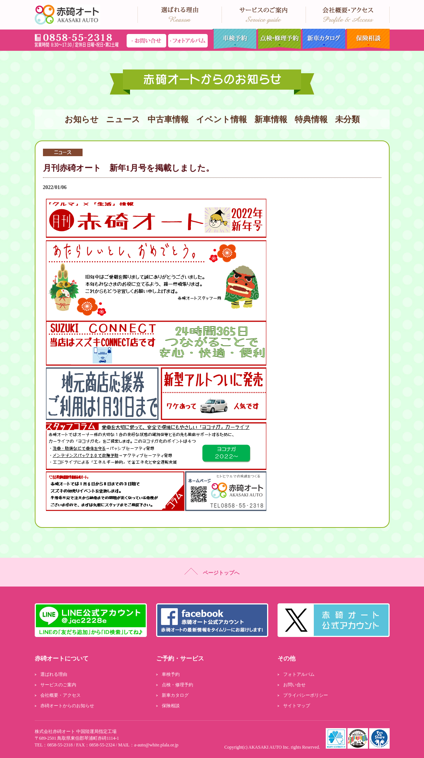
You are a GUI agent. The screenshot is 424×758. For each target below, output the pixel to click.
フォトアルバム (299, 674)
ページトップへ (212, 572)
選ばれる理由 (53, 674)
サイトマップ (296, 705)
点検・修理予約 (278, 39)
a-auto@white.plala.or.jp (156, 745)
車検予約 (234, 39)
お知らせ (82, 119)
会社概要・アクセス (60, 695)
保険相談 (367, 39)
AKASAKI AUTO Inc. (269, 747)
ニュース (123, 119)
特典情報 (311, 119)
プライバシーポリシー (305, 695)
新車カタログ (323, 39)
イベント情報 (221, 119)
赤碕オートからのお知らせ (67, 705)
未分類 (347, 119)
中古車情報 (168, 119)
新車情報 (270, 119)
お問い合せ (294, 684)
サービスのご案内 (58, 684)
